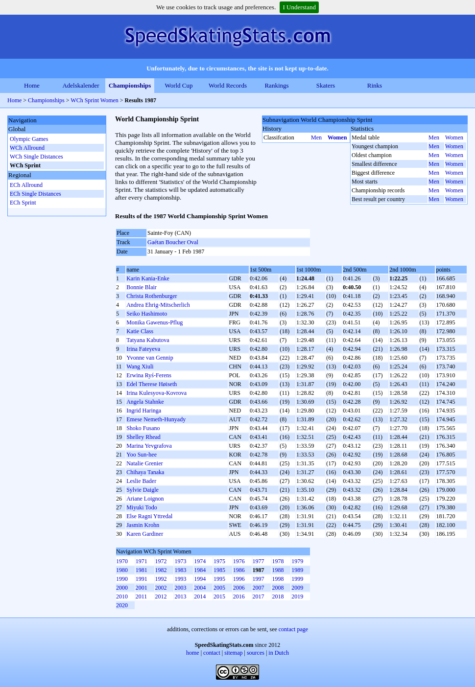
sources (255, 652)
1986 (239, 570)
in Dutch (278, 652)
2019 (297, 596)
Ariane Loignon (145, 498)
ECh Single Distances (35, 193)
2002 (161, 587)
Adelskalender (80, 85)
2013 (180, 596)
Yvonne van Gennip (149, 357)
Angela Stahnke (145, 401)
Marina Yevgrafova (149, 445)
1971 (141, 561)
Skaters (325, 85)
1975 (219, 561)
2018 (278, 596)
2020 (122, 605)
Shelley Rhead (143, 437)
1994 (200, 578)
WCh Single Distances (36, 156)
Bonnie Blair (141, 287)
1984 (200, 570)
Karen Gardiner (144, 533)
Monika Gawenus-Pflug (154, 322)
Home (32, 85)
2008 (278, 587)
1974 (200, 561)
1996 (239, 578)
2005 (219, 587)
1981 (141, 570)
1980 (122, 570)
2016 (239, 596)
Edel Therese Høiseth (151, 384)
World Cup (178, 85)
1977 (258, 561)
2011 (141, 596)
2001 (141, 587)
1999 (297, 578)
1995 (219, 578)
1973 (180, 561)
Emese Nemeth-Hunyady (156, 419)
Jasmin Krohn (142, 525)
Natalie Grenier (144, 463)
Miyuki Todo (141, 507)
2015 (219, 596)
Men (316, 137)
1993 (180, 578)
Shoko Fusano (143, 428)
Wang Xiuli (139, 366)
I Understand (299, 7)
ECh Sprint (23, 202)
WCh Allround (27, 147)
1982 (161, 570)
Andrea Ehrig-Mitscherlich (158, 304)
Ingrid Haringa (143, 410)
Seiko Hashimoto (146, 313)
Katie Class (139, 331)
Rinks (374, 85)
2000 (122, 587)
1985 (219, 570)
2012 (161, 596)
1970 (122, 561)
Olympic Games (29, 139)
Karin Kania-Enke (147, 278)
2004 (200, 587)
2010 (122, 596)
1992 (161, 578)
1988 (278, 570)
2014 (200, 596)
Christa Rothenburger (151, 296)
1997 (258, 578)
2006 (239, 587)
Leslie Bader (141, 481)
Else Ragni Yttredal (149, 516)
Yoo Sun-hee (141, 454)
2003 (180, 587)
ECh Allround (26, 185)
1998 (278, 578)
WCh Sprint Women (94, 100)
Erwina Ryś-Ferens (148, 375)
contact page (293, 629)
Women (337, 137)
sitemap (233, 652)
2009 (297, 587)
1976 (239, 561)
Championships (130, 85)
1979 (297, 561)
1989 (297, 570)
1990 (122, 578)
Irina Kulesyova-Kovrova (156, 392)
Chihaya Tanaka (145, 472)
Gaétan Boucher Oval (172, 242)
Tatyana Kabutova (147, 340)
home (192, 652)
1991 (141, 578)
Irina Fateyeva (143, 348)
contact (211, 652)
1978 (278, 561)
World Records (228, 85)
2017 (258, 596)
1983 (180, 570)
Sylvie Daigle (142, 489)
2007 (258, 587)
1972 (161, 561)
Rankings (276, 85)
